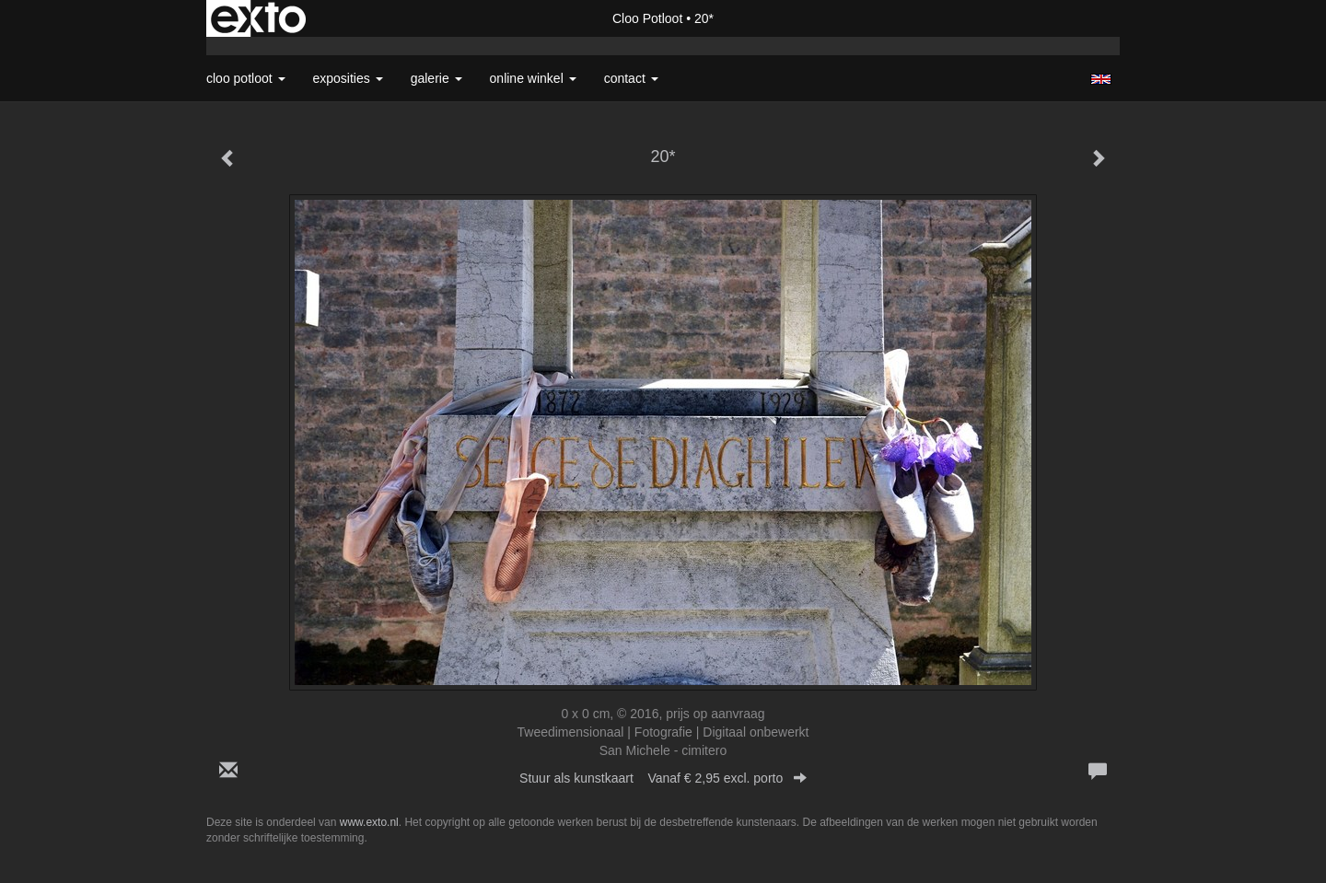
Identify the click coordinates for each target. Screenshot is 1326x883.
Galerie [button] (436, 78)
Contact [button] (631, 78)
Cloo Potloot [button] (245, 78)
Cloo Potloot (647, 18)
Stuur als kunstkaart (663, 778)
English (1100, 79)
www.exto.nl (369, 822)
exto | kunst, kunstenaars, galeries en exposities (258, 18)
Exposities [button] (348, 78)
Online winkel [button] (533, 78)
